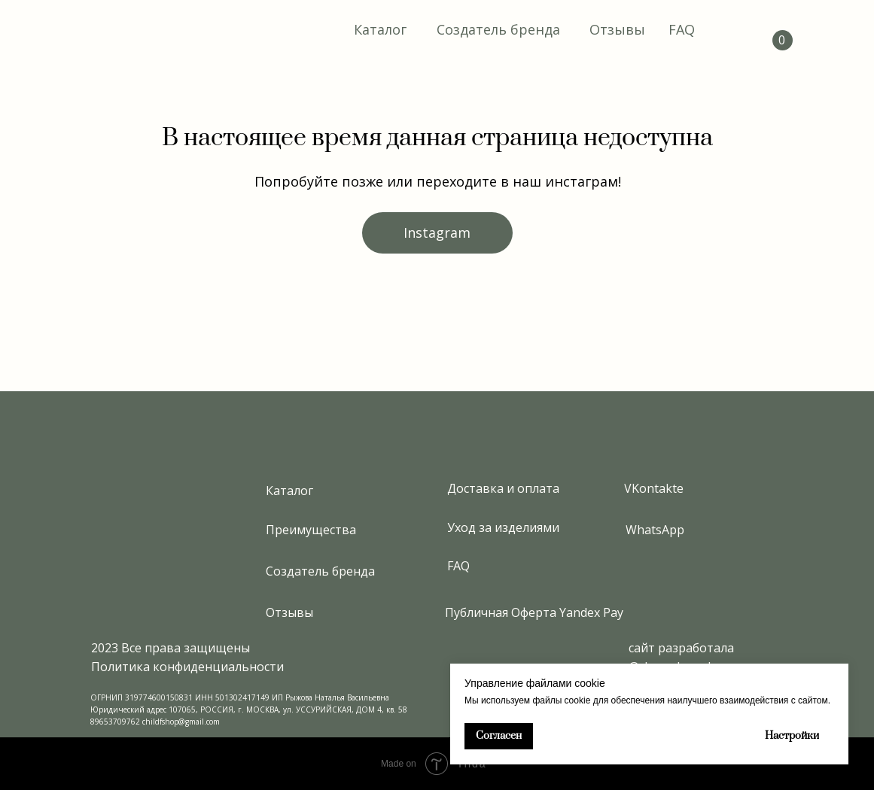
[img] (136, 30)
